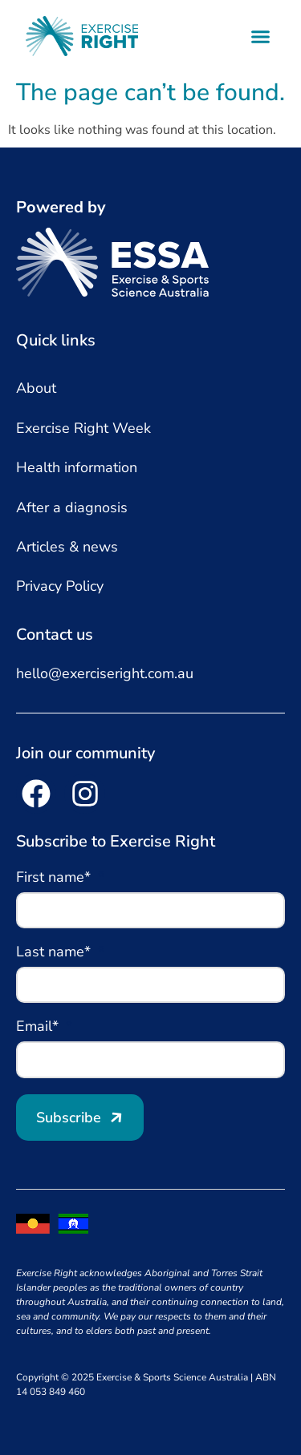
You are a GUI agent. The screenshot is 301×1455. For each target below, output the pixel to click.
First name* (55, 878)
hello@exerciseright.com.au (104, 673)
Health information (76, 467)
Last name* (55, 952)
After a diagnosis (72, 507)
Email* (39, 1027)
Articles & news (67, 546)
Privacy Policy (60, 586)
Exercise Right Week (83, 428)
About (36, 388)
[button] (261, 36)
